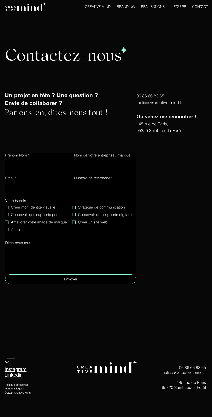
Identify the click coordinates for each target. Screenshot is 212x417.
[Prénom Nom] (35, 163)
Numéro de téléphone (93, 178)
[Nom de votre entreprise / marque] (104, 163)
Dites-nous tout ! (19, 243)
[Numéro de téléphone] (104, 186)
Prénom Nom (17, 155)
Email (11, 178)
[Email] (35, 186)
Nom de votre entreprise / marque (102, 155)
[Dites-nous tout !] (70, 256)
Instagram (15, 369)
